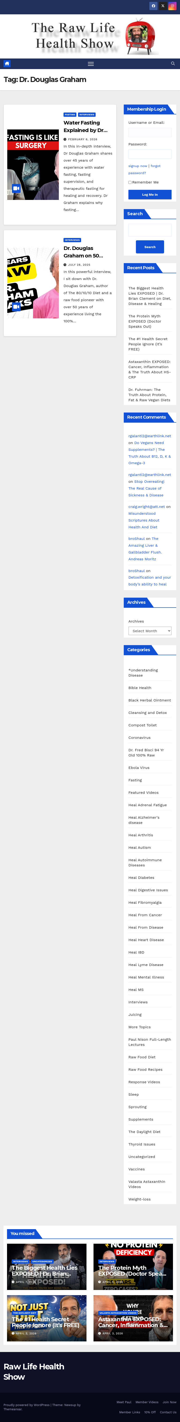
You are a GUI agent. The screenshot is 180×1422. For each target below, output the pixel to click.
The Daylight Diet (144, 1132)
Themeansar (13, 1409)
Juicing (135, 1014)
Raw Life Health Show (18, 36)
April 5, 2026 (113, 1282)
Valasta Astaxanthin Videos (146, 1184)
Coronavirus (139, 737)
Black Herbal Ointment (149, 700)
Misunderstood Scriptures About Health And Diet (143, 520)
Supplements (140, 1119)
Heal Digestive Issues (148, 890)
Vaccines (136, 1169)
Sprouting (137, 1107)
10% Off (150, 1412)
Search (135, 213)
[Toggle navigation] (91, 63)
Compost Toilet (142, 725)
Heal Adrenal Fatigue (147, 805)
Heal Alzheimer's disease (144, 820)
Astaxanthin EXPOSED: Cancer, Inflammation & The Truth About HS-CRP (132, 1325)
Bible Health (139, 688)
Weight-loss (139, 1199)
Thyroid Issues (141, 1144)
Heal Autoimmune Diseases (145, 862)
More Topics (139, 1027)
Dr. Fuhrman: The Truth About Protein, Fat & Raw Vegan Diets (149, 394)
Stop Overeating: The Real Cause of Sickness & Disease (146, 488)
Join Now (169, 1402)
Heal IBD (136, 952)
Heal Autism (139, 847)
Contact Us (168, 1412)
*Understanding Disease (143, 673)
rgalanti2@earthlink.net (149, 436)
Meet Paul (123, 1402)
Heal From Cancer (145, 915)
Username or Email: (146, 122)
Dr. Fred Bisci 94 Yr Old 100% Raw (146, 752)
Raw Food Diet (142, 1057)
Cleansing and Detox (147, 712)
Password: (137, 144)
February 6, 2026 (83, 139)
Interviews (86, 114)
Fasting (70, 114)
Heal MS (136, 989)
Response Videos (144, 1082)
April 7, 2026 (26, 1282)
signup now (137, 166)
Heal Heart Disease (146, 940)
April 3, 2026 (26, 1333)
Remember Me (143, 182)
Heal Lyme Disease (146, 964)
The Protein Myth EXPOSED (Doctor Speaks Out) (144, 321)
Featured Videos (143, 792)
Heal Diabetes (141, 877)
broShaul (136, 539)
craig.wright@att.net (146, 506)
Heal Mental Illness (146, 977)
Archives (136, 621)
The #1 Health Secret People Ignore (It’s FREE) (148, 344)
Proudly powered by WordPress (27, 1405)
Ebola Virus (139, 767)
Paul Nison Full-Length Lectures (149, 1042)
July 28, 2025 (79, 264)
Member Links (129, 1412)
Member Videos (146, 1402)
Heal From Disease (145, 927)
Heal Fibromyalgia (145, 902)
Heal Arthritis (140, 835)
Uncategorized (141, 1156)
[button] (173, 63)
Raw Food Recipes (145, 1069)
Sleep (133, 1094)
